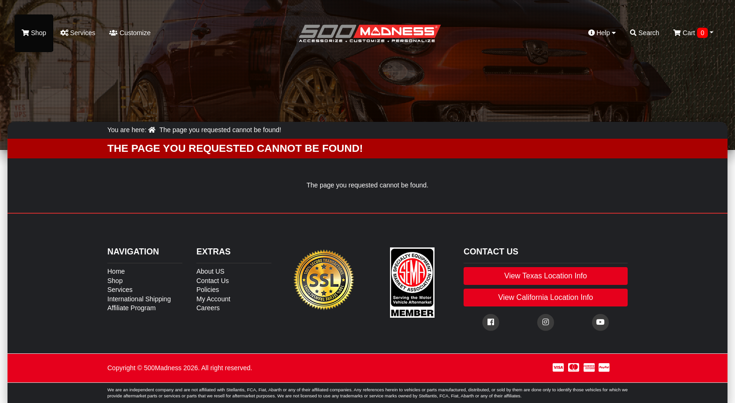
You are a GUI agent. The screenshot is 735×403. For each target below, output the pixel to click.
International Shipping (139, 299)
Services (78, 33)
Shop (34, 33)
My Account (213, 299)
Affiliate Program (131, 308)
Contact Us (212, 280)
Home (116, 271)
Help (602, 33)
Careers (208, 308)
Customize (129, 33)
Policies (207, 289)
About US (210, 271)
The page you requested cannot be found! (220, 130)
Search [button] (644, 33)
